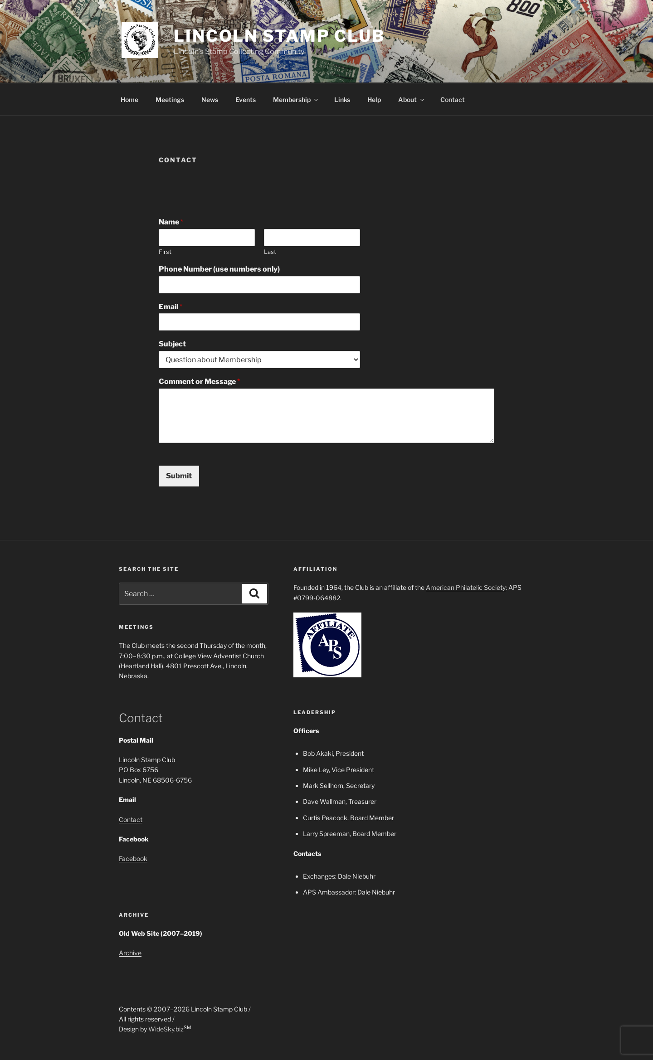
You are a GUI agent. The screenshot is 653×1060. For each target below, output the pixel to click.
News (209, 99)
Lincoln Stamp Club (279, 36)
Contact (452, 99)
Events (245, 99)
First (165, 251)
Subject (172, 344)
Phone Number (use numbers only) (219, 269)
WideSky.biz (166, 1029)
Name (171, 222)
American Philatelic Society (466, 587)
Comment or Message (199, 381)
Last (270, 251)
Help (374, 99)
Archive (130, 953)
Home (129, 99)
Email (170, 306)
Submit (179, 476)
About (411, 99)
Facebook (133, 858)
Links (342, 99)
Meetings (170, 99)
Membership (296, 99)
